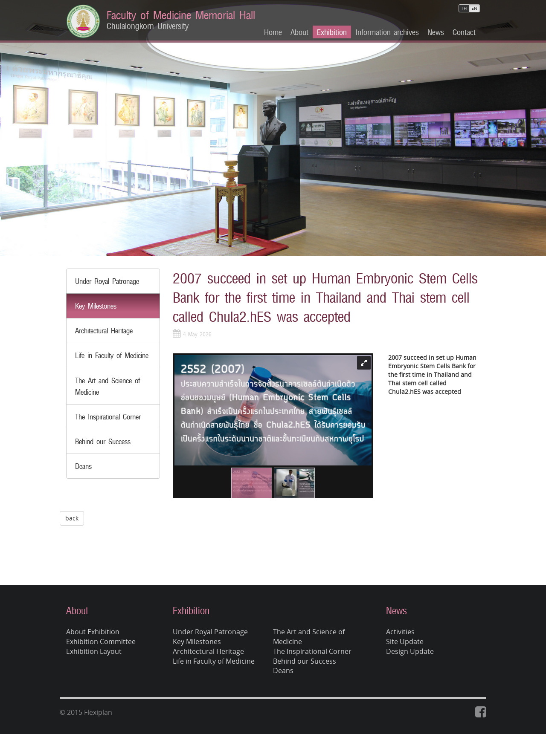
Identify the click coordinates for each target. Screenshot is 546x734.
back (71, 518)
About (299, 32)
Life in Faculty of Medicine (111, 355)
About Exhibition (92, 631)
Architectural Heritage (104, 330)
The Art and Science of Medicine (309, 636)
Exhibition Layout (94, 651)
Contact (464, 32)
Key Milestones (95, 305)
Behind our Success (103, 441)
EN (474, 8)
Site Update (405, 641)
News (435, 32)
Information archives (387, 32)
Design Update (410, 651)
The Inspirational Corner (108, 416)
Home (273, 32)
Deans (83, 466)
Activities (400, 631)
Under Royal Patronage (107, 281)
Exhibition (332, 32)
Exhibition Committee (101, 641)
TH (464, 8)
